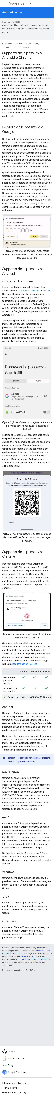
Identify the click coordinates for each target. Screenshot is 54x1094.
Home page (7, 44)
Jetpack (46, 290)
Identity (20, 3)
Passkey (25, 47)
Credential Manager (29, 290)
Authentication (12, 12)
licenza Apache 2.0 (28, 956)
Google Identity (32, 44)
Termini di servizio (10, 1088)
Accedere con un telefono (24, 664)
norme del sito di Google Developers (34, 959)
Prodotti (19, 44)
